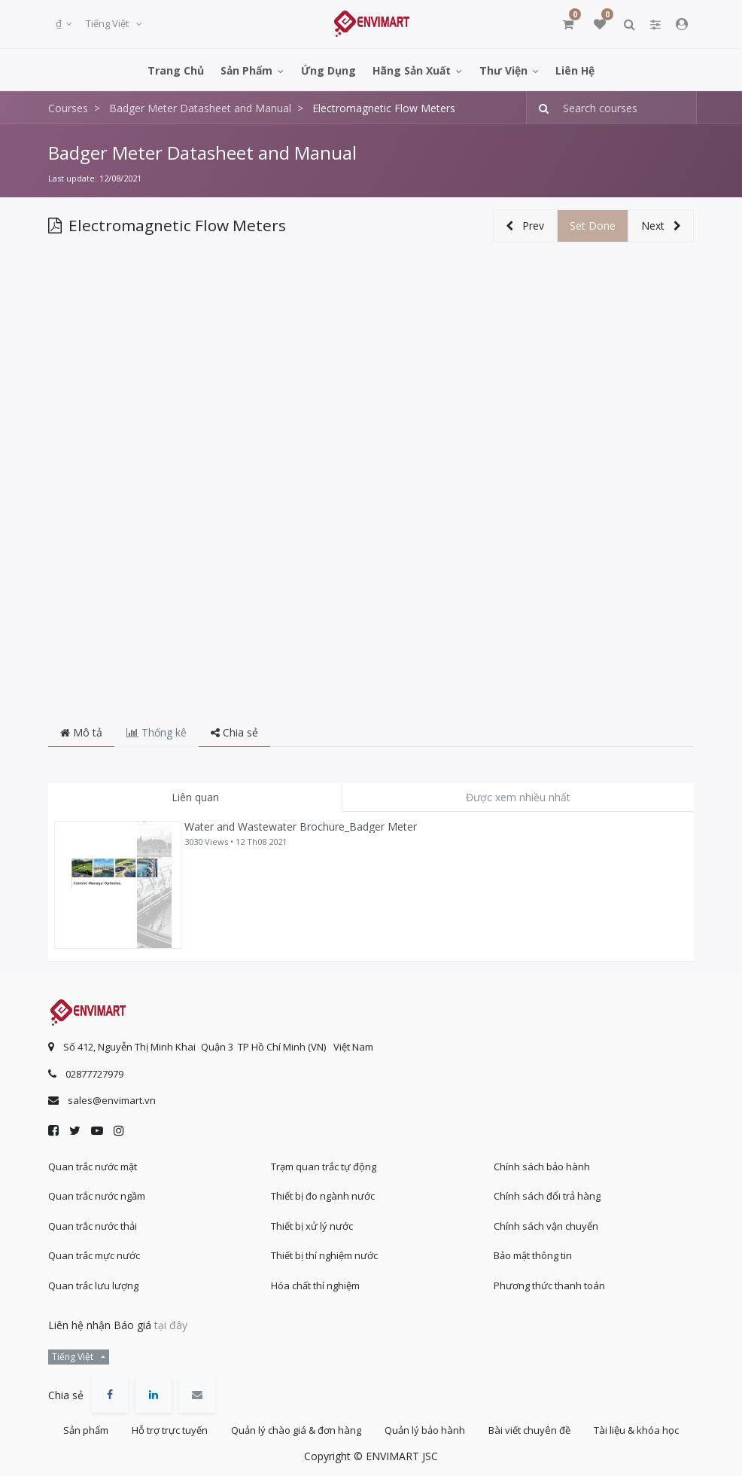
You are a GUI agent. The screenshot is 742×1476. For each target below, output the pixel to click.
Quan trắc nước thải (92, 1226)
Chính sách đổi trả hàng (547, 1196)
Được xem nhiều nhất (518, 797)
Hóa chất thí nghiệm (315, 1285)
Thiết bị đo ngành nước (323, 1196)
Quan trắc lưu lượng (93, 1285)
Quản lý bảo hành (425, 1430)
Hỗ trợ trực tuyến (170, 1430)
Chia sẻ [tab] (234, 732)
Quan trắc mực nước (94, 1255)
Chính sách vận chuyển (546, 1226)
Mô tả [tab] (81, 732)
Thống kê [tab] (156, 732)
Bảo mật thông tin (533, 1255)
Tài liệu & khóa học (636, 1430)
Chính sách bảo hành (542, 1166)
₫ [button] (60, 23)
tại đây (170, 1325)
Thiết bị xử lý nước (312, 1226)
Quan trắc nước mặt (92, 1166)
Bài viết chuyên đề (529, 1430)
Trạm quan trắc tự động (323, 1166)
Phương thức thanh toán (549, 1285)
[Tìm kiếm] (539, 108)
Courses (68, 108)
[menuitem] (175, 69)
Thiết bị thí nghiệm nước (324, 1255)
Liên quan (195, 797)
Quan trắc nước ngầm (96, 1196)
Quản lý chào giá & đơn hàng (296, 1430)
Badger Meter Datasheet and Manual (202, 152)
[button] (525, 226)
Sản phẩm (85, 1430)
